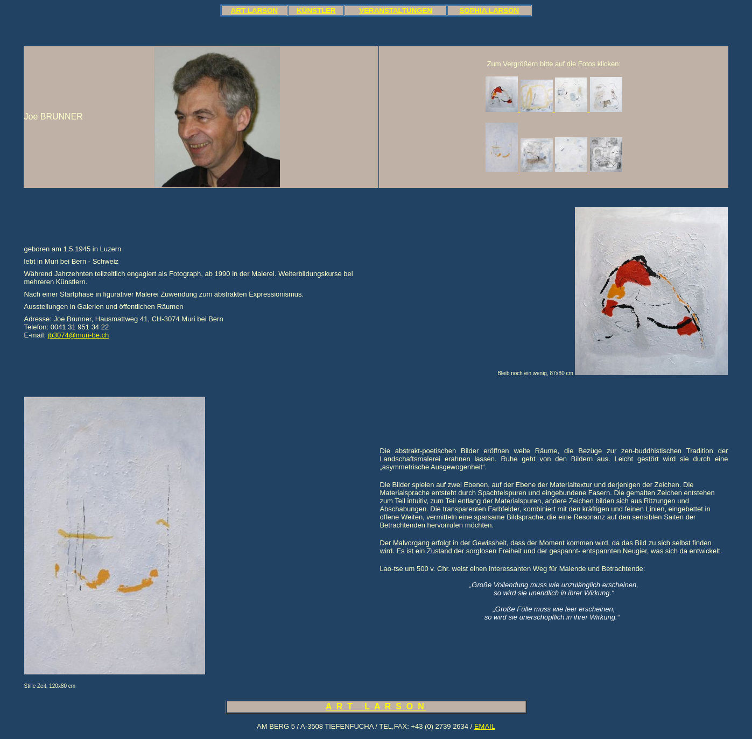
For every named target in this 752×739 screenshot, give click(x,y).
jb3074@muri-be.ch (78, 335)
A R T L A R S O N (376, 706)
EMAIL (484, 726)
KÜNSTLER (316, 10)
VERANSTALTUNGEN (395, 10)
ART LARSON (254, 10)
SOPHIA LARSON (489, 10)
